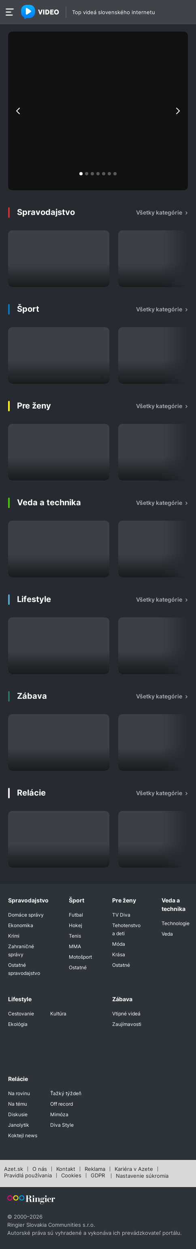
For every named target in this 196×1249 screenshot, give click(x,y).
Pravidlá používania (28, 1176)
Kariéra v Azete (134, 1169)
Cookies (71, 1176)
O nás (39, 1169)
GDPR (98, 1176)
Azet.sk (13, 1169)
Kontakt (65, 1169)
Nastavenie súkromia (142, 1176)
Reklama (95, 1169)
